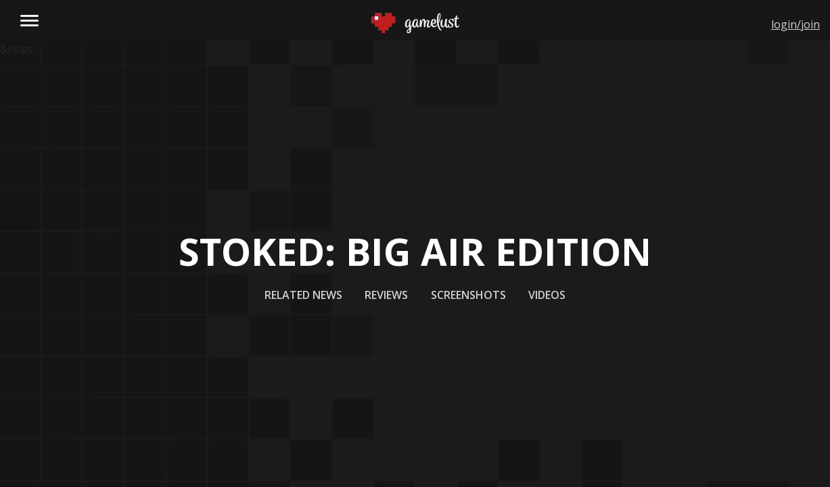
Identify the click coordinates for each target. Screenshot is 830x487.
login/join (795, 24)
